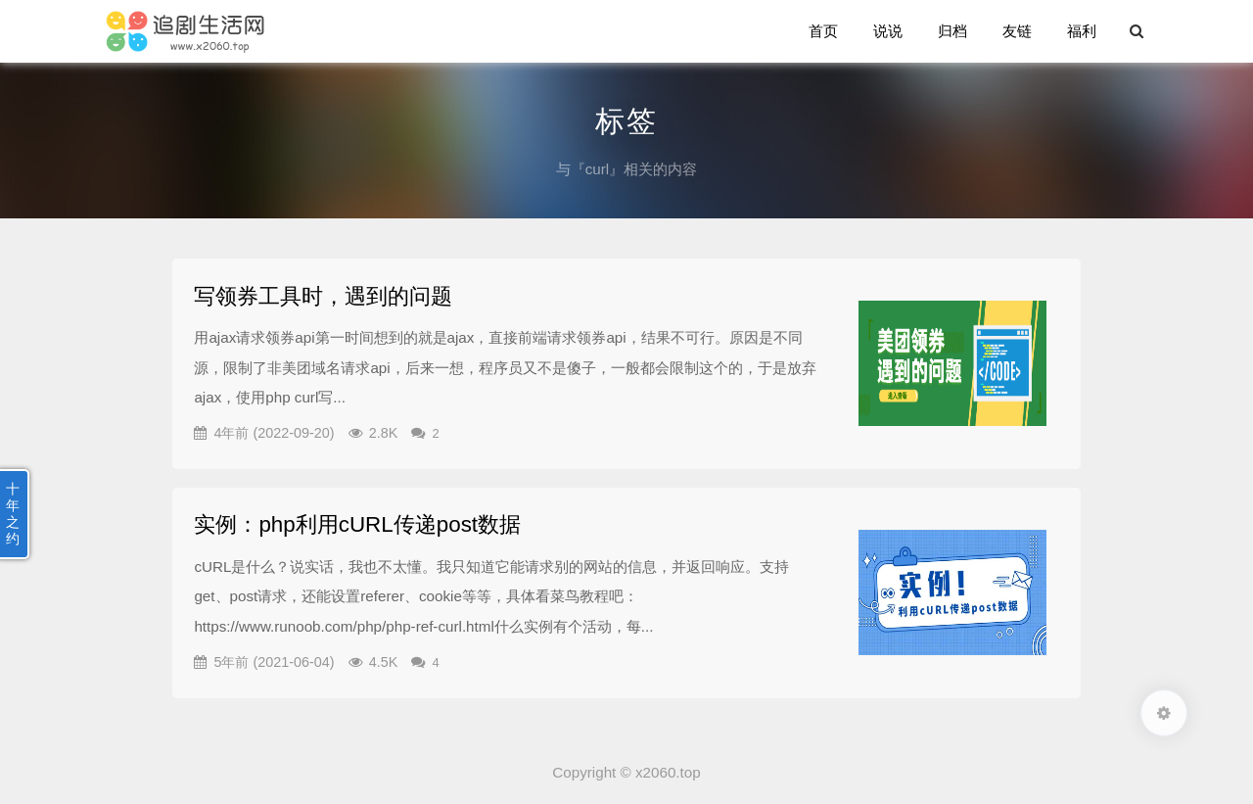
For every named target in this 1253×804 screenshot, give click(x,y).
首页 (823, 31)
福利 (1081, 31)
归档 (952, 31)
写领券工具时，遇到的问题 (323, 296)
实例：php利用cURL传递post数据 (357, 524)
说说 (888, 31)
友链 (1017, 31)
